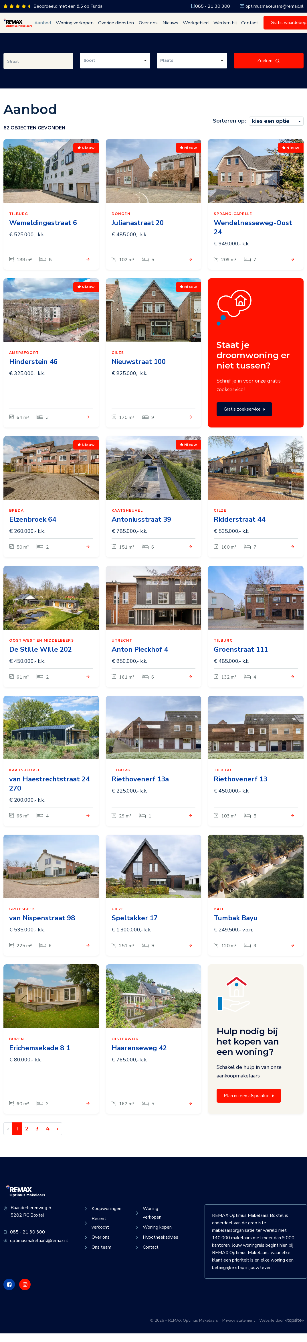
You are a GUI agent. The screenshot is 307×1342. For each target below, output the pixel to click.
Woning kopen (153, 1236)
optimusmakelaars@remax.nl (272, 6)
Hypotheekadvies (155, 1246)
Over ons (137, 27)
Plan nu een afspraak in (249, 1104)
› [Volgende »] (57, 1137)
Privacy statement (238, 1329)
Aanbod (42, 27)
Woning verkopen (70, 27)
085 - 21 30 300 (210, 6)
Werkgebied (179, 27)
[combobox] (115, 69)
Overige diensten (108, 27)
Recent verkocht (96, 1231)
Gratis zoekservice (244, 418)
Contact (227, 27)
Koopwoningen (102, 1217)
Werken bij (206, 27)
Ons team (97, 1256)
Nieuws (157, 27)
